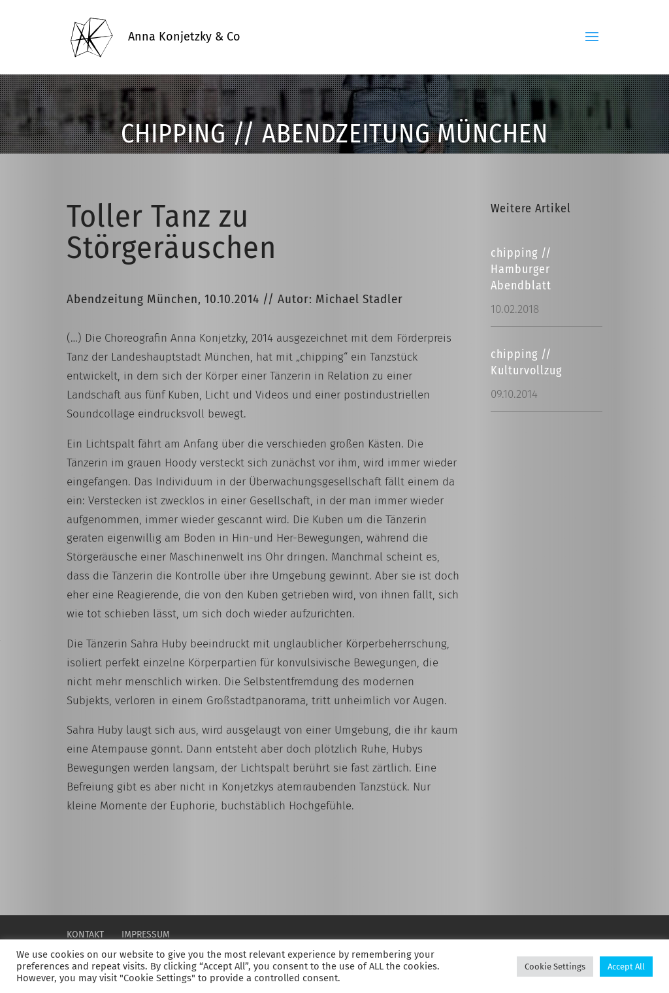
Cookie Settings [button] (555, 966)
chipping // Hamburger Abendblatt (521, 269)
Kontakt (85, 934)
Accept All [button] (626, 966)
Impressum (146, 934)
